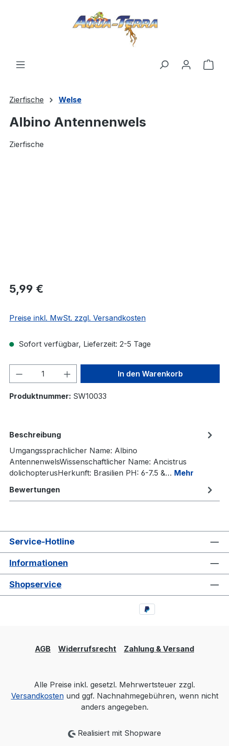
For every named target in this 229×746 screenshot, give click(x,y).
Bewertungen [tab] (112, 489)
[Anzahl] (43, 373)
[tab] (112, 453)
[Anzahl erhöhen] (67, 373)
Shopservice (35, 584)
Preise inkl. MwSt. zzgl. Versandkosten (77, 318)
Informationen (38, 563)
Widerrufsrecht (87, 648)
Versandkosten (37, 695)
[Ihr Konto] (186, 64)
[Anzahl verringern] (19, 373)
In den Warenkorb (150, 373)
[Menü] (20, 64)
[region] (114, 220)
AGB (43, 648)
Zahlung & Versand (159, 648)
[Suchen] (164, 64)
